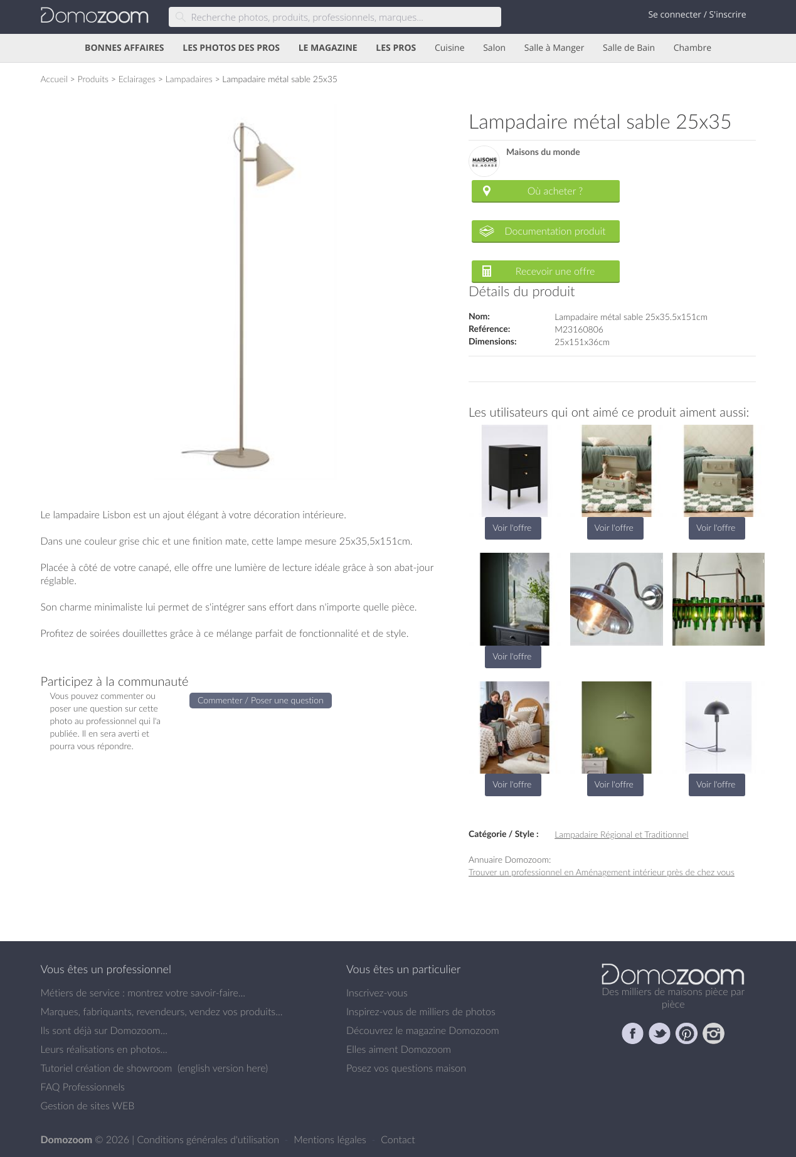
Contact (398, 1139)
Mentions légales (331, 1139)
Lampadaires (189, 79)
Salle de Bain (629, 48)
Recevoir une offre (555, 271)
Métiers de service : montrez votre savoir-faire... (143, 993)
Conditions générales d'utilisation (209, 1139)
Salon (494, 48)
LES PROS (396, 48)
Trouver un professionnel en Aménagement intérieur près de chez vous (602, 872)
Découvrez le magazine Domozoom (422, 1030)
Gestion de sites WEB (88, 1105)
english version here (222, 1068)
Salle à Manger (554, 48)
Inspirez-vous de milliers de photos (421, 1011)
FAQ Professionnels (83, 1087)
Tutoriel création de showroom (106, 1068)
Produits (93, 79)
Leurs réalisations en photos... (104, 1049)
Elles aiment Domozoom (398, 1049)
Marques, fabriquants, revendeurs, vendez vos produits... (162, 1011)
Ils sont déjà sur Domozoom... (104, 1030)
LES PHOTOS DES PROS (231, 48)
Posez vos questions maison (406, 1068)
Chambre (692, 48)
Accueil (54, 79)
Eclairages (137, 79)
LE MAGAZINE (328, 48)
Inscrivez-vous (377, 993)
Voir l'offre (511, 527)
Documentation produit (554, 231)
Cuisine (450, 48)
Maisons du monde (543, 152)
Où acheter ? (555, 191)
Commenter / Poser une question (261, 700)
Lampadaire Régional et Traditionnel (621, 834)
